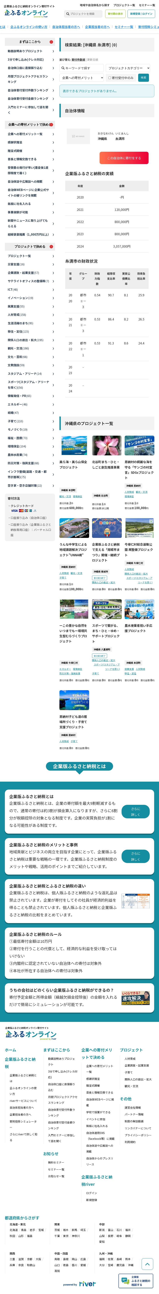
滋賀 (21, 1259)
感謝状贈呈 (15, 142)
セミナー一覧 (147, 5)
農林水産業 (17, 455)
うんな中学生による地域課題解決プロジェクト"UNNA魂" (73, 549)
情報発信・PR (19, 396)
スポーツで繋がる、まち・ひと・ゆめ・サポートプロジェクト (106, 633)
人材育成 (17, 315)
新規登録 (91, 1200)
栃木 (66, 1230)
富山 (110, 1230)
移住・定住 (18, 331)
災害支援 (16, 264)
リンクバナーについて (138, 1128)
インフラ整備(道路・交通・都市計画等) (27, 474)
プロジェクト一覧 (124, 5)
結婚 (13, 413)
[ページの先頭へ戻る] (147, 1264)
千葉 (57, 1236)
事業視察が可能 (18, 212)
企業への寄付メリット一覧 (25, 134)
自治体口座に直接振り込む (25, 68)
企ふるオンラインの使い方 (28, 26)
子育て (15, 421)
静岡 (128, 1236)
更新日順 (92, 59)
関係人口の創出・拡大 (25, 340)
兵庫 (12, 1265)
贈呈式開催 (15, 151)
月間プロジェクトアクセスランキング (28, 79)
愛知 (102, 1242)
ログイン (91, 1193)
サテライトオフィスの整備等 (28, 281)
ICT (13, 289)
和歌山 (31, 1265)
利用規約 (130, 1142)
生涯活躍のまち (20, 323)
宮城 (41, 1230)
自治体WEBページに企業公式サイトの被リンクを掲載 (28, 192)
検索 (143, 77)
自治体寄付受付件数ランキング (28, 90)
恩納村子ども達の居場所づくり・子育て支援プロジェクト (73, 721)
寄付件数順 (78, 59)
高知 (57, 1271)
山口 (57, 1265)
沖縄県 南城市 (101, 571)
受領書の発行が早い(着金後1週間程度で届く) (28, 170)
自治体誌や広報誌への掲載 (25, 181)
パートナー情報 (134, 1114)
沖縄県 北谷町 (101, 495)
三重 (12, 1259)
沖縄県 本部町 (68, 490)
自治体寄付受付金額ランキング (28, 98)
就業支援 (16, 306)
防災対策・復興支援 (23, 463)
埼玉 (83, 1230)
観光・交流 (18, 348)
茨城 (57, 1230)
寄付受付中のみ (121, 78)
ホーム (10, 1050)
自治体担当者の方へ (66, 26)
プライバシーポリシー (138, 1135)
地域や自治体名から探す (95, 5)
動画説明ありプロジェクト (25, 51)
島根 (66, 1259)
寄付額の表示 (115, 13)
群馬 (74, 1230)
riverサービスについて (23, 1101)
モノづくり (17, 429)
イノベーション (20, 298)
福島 (29, 1236)
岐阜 (119, 1236)
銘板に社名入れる (19, 204)
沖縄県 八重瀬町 (102, 649)
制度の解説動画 (134, 1121)
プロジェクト (131, 1050)
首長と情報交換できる (22, 159)
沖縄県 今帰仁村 (134, 563)
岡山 (74, 1259)
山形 (21, 1236)
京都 (29, 1259)
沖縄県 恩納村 (133, 485)
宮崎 (110, 1265)
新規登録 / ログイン (141, 13)
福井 (128, 1230)
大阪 (38, 1259)
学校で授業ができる (98, 1112)
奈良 (21, 1265)
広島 (83, 1259)
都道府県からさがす (22, 1218)
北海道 (14, 1230)
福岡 (102, 1259)
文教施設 (16, 365)
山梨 (102, 1236)
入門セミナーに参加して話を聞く (28, 110)
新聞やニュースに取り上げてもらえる (28, 223)
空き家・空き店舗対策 (25, 485)
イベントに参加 (95, 1119)
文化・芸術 (17, 357)
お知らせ (51, 1153)
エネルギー (17, 404)
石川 (119, 1230)
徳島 (66, 1265)
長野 (110, 1236)
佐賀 (110, 1259)
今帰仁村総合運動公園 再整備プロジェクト (139, 549)
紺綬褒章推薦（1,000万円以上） (29, 234)
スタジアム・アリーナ (25, 373)
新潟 (102, 1230)
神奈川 (76, 1236)
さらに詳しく (135, 811)
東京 (66, 1236)
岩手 (32, 1230)
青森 (23, 1230)
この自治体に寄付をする (124, 158)
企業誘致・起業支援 (23, 273)
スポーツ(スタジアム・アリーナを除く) (28, 384)
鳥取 (57, 1259)
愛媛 (83, 1265)
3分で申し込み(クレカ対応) (26, 59)
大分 (102, 1265)
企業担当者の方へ (97, 26)
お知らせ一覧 (56, 1176)
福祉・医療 (17, 438)
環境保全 (17, 446)
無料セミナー (56, 1162)
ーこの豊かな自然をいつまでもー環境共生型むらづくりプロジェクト (73, 633)
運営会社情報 (133, 1107)
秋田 (12, 1236)
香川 (74, 1265)
